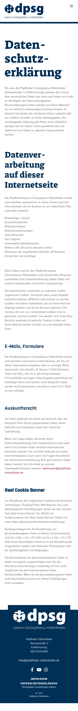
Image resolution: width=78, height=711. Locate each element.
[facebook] (32, 669)
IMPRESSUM (39, 678)
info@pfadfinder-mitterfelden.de (39, 660)
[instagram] (46, 669)
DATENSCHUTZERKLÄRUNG (39, 683)
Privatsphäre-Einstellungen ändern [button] (39, 686)
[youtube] (39, 669)
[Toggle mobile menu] (71, 6)
